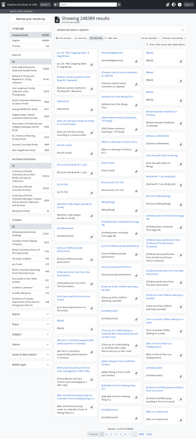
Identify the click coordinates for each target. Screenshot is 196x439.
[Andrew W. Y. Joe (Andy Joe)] (160, 176)
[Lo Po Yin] (62, 184)
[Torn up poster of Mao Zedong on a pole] (164, 321)
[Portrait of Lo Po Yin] (112, 182)
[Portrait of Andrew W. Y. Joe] (72, 164)
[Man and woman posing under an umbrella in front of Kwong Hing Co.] (75, 397)
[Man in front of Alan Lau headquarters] (158, 345)
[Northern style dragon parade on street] (74, 205)
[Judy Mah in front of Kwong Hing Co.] (118, 387)
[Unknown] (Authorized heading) (30, 234)
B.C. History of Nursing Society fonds (30, 137)
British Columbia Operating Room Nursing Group (30, 271)
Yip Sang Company (30, 259)
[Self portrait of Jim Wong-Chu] (117, 96)
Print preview (63, 38)
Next (149, 434)
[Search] (88, 4)
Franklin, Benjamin (30, 293)
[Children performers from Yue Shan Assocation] (165, 272)
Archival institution (24, 159)
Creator (17, 220)
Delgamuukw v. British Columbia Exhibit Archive (30, 116)
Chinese (30, 46)
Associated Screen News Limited (30, 280)
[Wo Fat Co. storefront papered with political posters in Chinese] (75, 342)
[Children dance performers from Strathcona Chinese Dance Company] (163, 243)
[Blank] (149, 52)
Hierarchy (81, 38)
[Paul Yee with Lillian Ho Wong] (162, 155)
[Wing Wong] (108, 202)
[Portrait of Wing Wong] (158, 196)
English (30, 41)
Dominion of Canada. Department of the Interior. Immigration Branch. (30, 302)
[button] (168, 5)
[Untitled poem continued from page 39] (165, 217)
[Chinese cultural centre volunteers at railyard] (120, 74)
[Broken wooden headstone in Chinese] (161, 113)
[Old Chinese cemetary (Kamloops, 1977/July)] (119, 119)
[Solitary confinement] (157, 135)
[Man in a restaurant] (157, 411)
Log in (188, 4)
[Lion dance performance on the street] (73, 298)
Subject (16, 334)
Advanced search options (73, 30)
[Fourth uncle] (64, 145)
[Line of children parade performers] (120, 245)
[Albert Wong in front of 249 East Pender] (118, 363)
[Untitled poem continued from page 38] (120, 223)
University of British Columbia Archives (30, 188)
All (13, 61)
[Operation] (63, 101)
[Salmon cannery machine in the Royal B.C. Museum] (73, 78)
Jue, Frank (30, 265)
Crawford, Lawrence (30, 288)
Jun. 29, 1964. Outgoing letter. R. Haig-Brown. (73, 54)
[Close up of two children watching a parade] (120, 288)
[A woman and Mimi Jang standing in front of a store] (164, 389)
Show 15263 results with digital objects (165, 44)
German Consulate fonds (30, 145)
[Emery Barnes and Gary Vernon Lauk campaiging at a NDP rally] (73, 369)
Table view (111, 38)
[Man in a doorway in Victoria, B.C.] (119, 141)
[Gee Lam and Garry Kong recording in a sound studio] (75, 122)
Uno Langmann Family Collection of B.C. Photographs (30, 91)
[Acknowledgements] (112, 52)
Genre (16, 344)
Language (18, 28)
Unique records (30, 35)
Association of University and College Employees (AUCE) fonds (30, 127)
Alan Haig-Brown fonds (30, 151)
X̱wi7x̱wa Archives (30, 211)
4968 (141, 434)
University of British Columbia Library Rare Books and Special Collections (30, 176)
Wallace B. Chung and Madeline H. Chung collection (30, 79)
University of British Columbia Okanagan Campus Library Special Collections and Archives (30, 200)
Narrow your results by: (30, 19)
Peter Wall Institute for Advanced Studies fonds (30, 69)
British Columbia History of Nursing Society (30, 251)
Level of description (24, 354)
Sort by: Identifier (149, 38)
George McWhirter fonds (30, 110)
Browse (44, 4)
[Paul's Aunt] (108, 162)
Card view (96, 38)
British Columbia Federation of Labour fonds (30, 102)
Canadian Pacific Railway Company (30, 242)
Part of (16, 55)
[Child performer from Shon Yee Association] (73, 274)
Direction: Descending (173, 38)
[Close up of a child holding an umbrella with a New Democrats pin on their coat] (120, 333)
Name (16, 314)
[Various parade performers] (116, 266)
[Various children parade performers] (69, 249)
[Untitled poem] (65, 228)
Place (15, 324)
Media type (19, 364)
